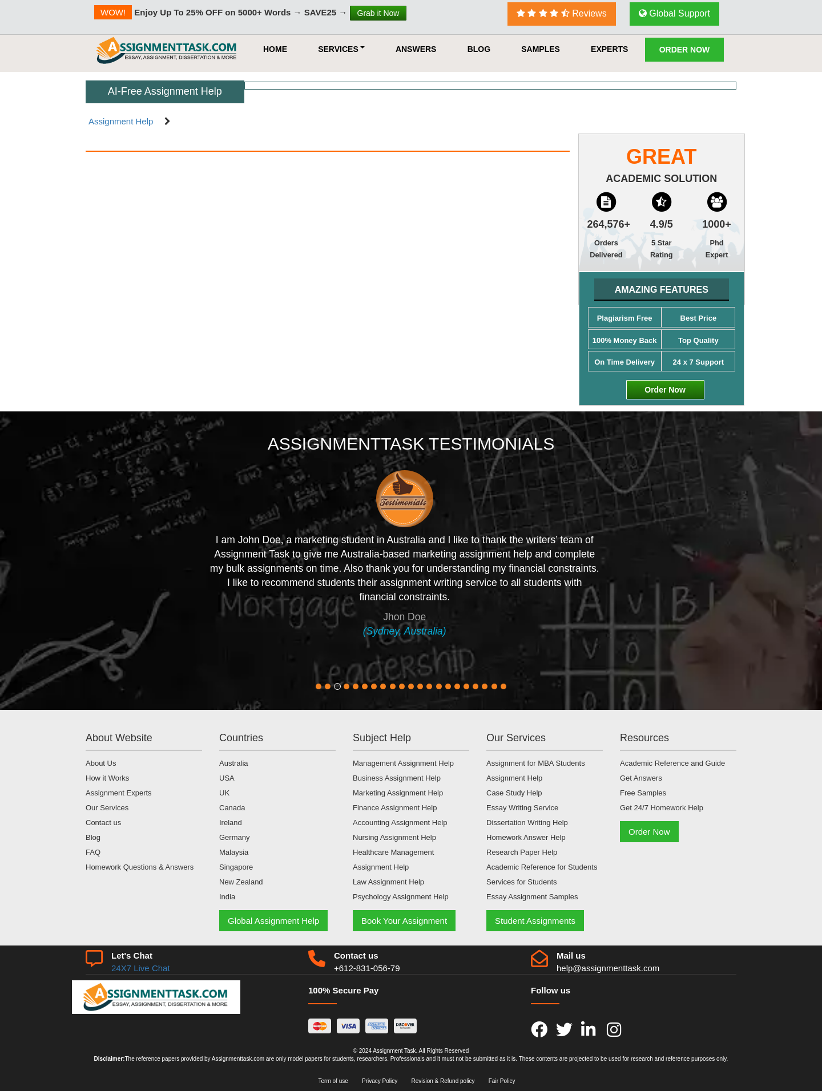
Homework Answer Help (526, 837)
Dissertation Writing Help (527, 822)
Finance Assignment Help (395, 807)
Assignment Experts (119, 793)
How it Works (107, 778)
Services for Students (521, 882)
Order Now (684, 49)
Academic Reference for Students (541, 867)
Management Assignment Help (403, 763)
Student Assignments (535, 921)
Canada (232, 807)
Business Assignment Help (397, 778)
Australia (233, 763)
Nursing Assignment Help (394, 837)
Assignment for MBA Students (535, 763)
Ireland (230, 822)
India (227, 896)
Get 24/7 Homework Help (661, 807)
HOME (275, 49)
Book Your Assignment (404, 921)
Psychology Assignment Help (401, 896)
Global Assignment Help (273, 921)
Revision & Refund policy (442, 1081)
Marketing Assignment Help (398, 793)
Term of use (333, 1081)
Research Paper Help (521, 852)
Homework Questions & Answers (140, 867)
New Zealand (241, 882)
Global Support (674, 13)
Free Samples (643, 793)
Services (341, 49)
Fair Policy (502, 1081)
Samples (540, 49)
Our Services (107, 807)
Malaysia (233, 852)
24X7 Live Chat (140, 968)
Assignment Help (120, 121)
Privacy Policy (379, 1081)
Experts (609, 49)
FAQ (93, 852)
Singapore (236, 867)
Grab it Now (378, 13)
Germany (234, 837)
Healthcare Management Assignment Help (393, 859)
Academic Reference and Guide (672, 763)
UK (224, 793)
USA (227, 778)
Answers (416, 49)
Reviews (562, 13)
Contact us (103, 822)
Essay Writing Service (522, 807)
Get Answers (641, 778)
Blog (479, 49)
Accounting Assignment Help (400, 822)
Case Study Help (514, 793)
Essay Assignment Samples (532, 896)
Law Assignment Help (388, 882)
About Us (101, 763)
